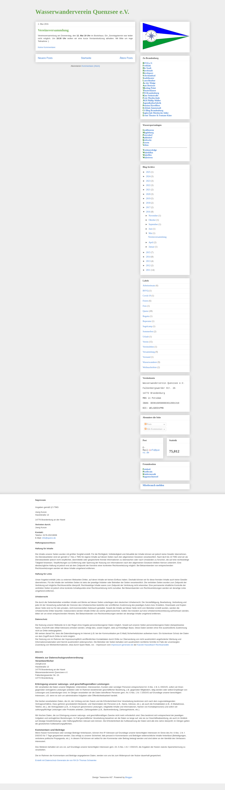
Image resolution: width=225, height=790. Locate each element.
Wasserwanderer (150, 362)
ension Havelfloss (151, 105)
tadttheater (148, 78)
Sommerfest (148, 331)
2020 (148, 194)
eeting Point (149, 88)
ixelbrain (147, 478)
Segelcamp (147, 326)
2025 (148, 172)
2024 (148, 176)
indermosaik (149, 481)
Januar (152, 247)
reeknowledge (150, 150)
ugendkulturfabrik (152, 103)
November (153, 215)
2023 (148, 181)
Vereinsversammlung (53, 30)
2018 (148, 203)
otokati (147, 476)
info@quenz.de (49, 544)
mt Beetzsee (149, 85)
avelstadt (148, 70)
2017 (148, 207)
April (151, 242)
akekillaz (148, 152)
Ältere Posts (126, 58)
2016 (148, 212)
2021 (148, 189)
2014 (148, 257)
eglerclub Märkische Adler (156, 113)
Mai (151, 233)
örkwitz (147, 140)
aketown (148, 157)
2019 (148, 198)
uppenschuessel (150, 483)
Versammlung (149, 352)
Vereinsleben (148, 347)
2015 (148, 252)
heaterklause (149, 90)
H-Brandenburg (151, 93)
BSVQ (145, 291)
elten (146, 145)
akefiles (147, 155)
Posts (148, 429)
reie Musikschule (151, 98)
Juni (151, 229)
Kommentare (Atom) (91, 66)
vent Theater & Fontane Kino (157, 115)
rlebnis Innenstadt (152, 108)
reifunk (147, 65)
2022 (148, 185)
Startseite (86, 58)
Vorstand (147, 357)
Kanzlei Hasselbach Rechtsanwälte (153, 651)
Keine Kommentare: (47, 47)
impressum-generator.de (122, 651)
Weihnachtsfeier (150, 367)
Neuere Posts (45, 58)
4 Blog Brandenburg (153, 110)
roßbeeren (148, 130)
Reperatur (147, 321)
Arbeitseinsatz (149, 285)
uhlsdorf (147, 137)
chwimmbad (149, 75)
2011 (148, 270)
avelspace (148, 73)
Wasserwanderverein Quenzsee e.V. (82, 11)
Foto (145, 306)
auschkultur (149, 80)
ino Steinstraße (150, 95)
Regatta (146, 316)
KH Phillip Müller (152, 100)
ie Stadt (147, 68)
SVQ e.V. (148, 63)
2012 (148, 265)
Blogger (128, 784)
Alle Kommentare (153, 434)
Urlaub (146, 337)
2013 (148, 261)
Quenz (145, 311)
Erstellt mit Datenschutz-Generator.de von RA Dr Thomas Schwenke (66, 767)
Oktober (152, 220)
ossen (146, 142)
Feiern (145, 301)
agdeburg (148, 132)
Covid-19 (147, 296)
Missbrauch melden (153, 491)
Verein (145, 342)
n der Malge (149, 83)
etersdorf (148, 135)
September (153, 224)
